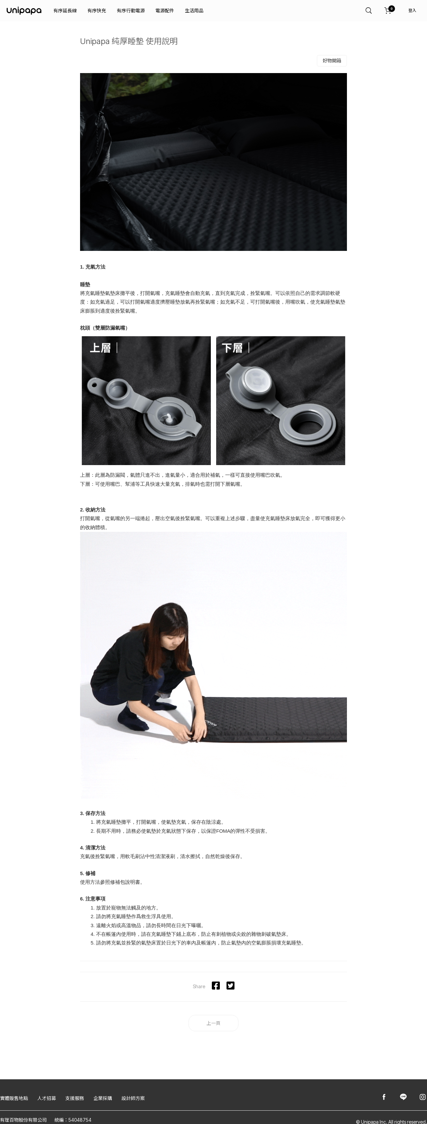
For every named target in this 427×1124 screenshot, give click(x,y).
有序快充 (96, 10)
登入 (412, 10)
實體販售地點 (14, 1098)
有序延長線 (65, 10)
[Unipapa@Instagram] (422, 1097)
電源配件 (164, 10)
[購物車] (388, 10)
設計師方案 (133, 1098)
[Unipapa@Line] (403, 1097)
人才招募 (46, 1098)
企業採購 (102, 1098)
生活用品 (194, 10)
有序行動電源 (131, 10)
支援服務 (74, 1098)
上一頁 (213, 1023)
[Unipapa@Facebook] (384, 1097)
